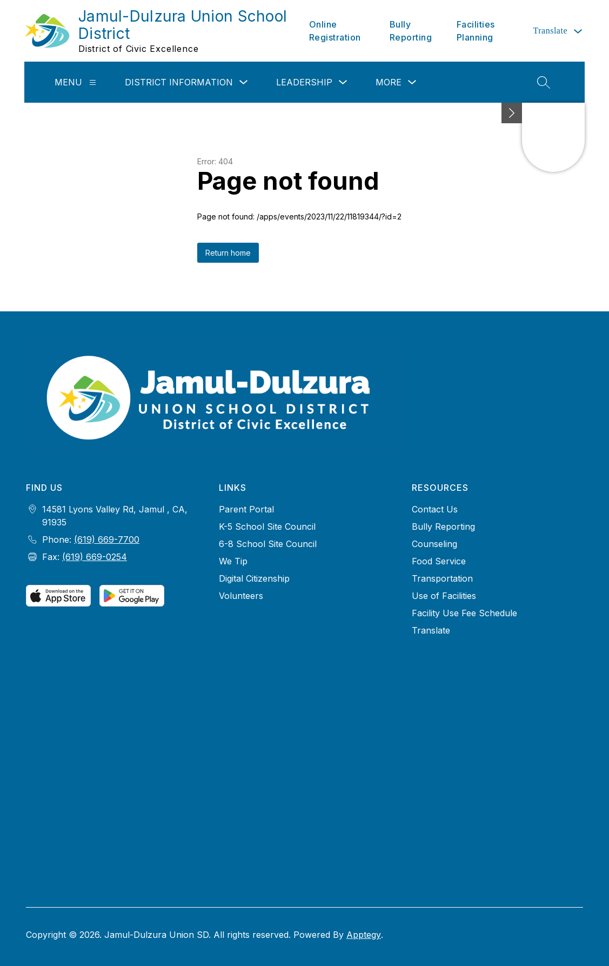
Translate (431, 630)
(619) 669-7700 (106, 539)
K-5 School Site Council (267, 526)
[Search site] (543, 82)
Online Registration (335, 31)
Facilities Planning (476, 31)
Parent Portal (246, 509)
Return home (228, 252)
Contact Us (435, 509)
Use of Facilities (444, 595)
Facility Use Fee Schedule (464, 613)
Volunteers (241, 595)
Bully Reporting (411, 31)
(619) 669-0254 (94, 556)
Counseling (434, 543)
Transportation (442, 578)
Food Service (439, 561)
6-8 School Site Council (268, 543)
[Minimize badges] (511, 113)
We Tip (233, 561)
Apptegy (363, 934)
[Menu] (92, 82)
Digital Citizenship (254, 578)
